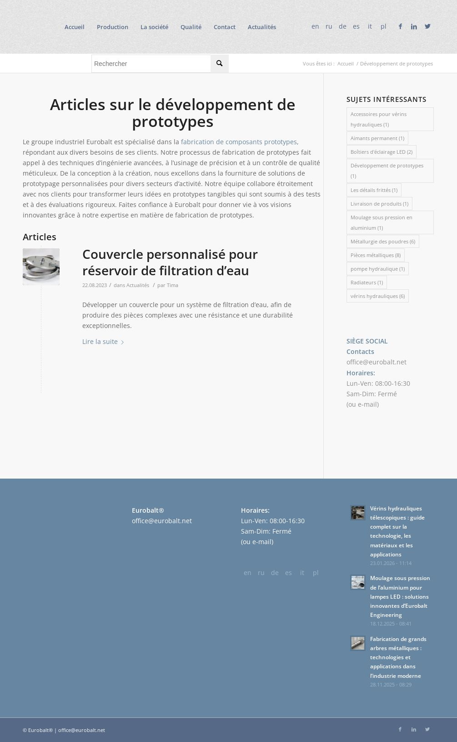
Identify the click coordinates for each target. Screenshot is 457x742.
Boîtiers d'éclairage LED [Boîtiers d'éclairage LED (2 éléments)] (381, 151)
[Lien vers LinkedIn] (414, 26)
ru (329, 26)
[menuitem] (74, 27)
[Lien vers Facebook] (400, 26)
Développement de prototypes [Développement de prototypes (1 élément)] (387, 170)
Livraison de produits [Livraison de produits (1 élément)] (379, 203)
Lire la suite (104, 341)
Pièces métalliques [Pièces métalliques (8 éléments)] (376, 255)
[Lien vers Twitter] (427, 26)
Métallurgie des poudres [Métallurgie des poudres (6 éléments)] (383, 241)
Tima (172, 285)
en (315, 26)
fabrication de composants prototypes (239, 141)
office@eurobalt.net (377, 362)
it (370, 26)
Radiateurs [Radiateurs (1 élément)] (367, 282)
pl (384, 26)
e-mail (367, 404)
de (343, 26)
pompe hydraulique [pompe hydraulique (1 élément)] (378, 268)
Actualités (137, 285)
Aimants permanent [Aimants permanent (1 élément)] (377, 138)
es (356, 26)
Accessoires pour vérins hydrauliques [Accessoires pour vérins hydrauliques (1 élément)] (379, 119)
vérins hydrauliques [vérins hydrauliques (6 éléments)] (378, 296)
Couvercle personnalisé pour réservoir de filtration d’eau (170, 262)
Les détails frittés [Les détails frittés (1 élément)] (374, 190)
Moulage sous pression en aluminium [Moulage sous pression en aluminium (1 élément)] (381, 222)
